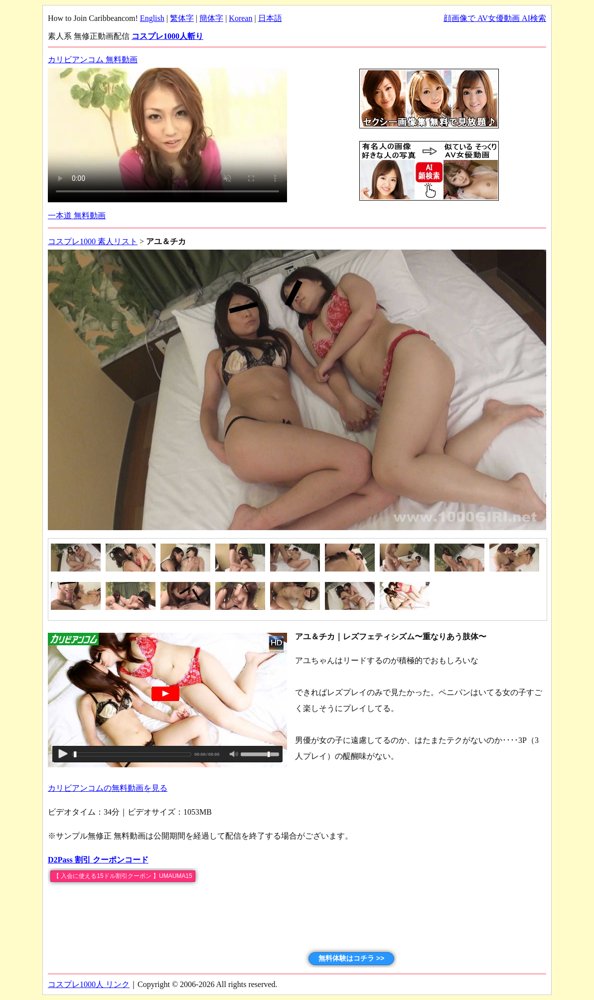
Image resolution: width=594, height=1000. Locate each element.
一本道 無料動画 (77, 215)
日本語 (270, 18)
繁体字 (182, 18)
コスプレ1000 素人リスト (93, 241)
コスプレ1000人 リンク (89, 984)
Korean (240, 18)
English (152, 18)
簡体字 (211, 18)
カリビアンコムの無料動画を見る (107, 788)
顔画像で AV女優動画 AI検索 (495, 18)
